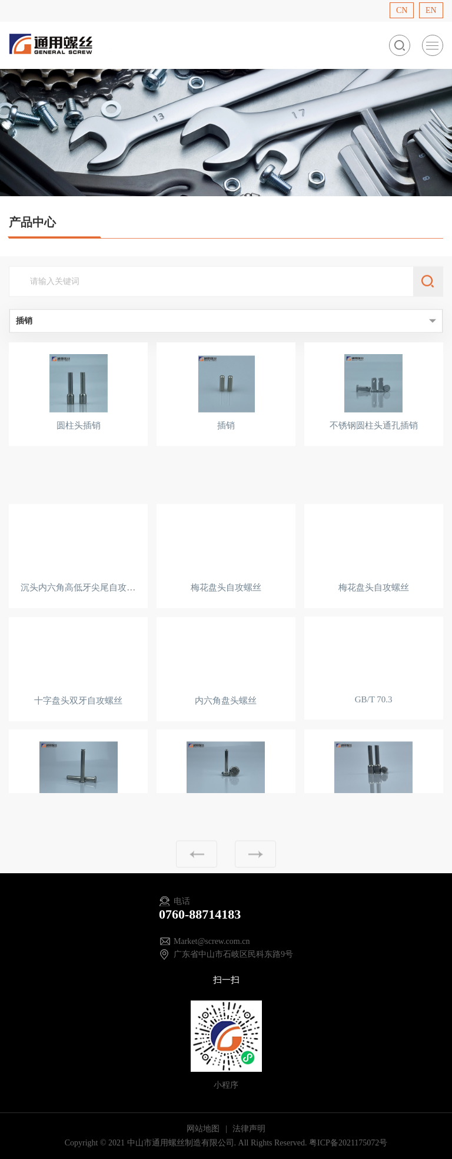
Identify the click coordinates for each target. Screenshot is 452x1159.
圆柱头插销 (78, 427)
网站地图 (204, 1128)
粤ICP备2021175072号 (348, 1142)
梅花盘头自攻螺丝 (226, 606)
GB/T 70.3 (374, 717)
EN (431, 10)
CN (401, 10)
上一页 (196, 865)
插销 (226, 427)
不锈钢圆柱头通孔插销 (374, 427)
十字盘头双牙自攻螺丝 (78, 719)
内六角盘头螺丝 (226, 719)
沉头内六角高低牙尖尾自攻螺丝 (82, 606)
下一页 (255, 865)
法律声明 (248, 1128)
